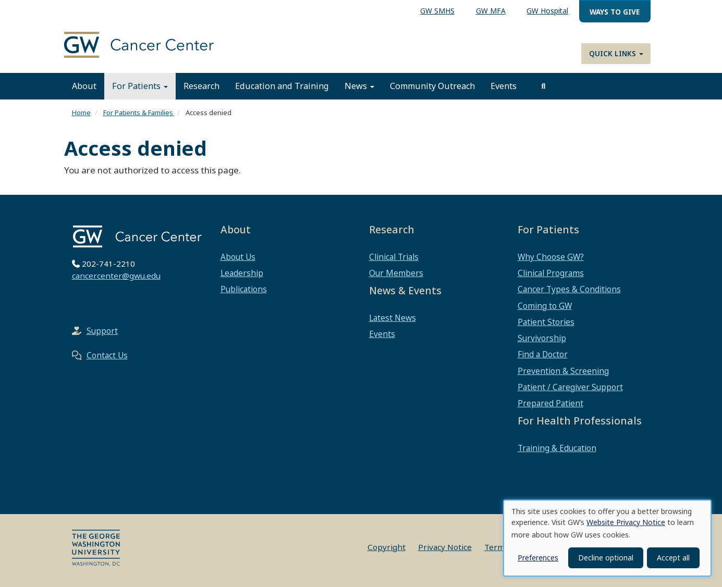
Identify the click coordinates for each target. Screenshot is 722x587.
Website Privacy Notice (625, 522)
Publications (244, 289)
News (359, 86)
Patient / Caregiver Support (570, 387)
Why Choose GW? (551, 257)
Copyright (387, 547)
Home (81, 112)
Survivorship (542, 338)
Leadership (242, 273)
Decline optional (605, 558)
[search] (543, 86)
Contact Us (107, 355)
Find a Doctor (543, 354)
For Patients (140, 86)
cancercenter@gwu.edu (116, 275)
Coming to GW (545, 306)
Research (201, 86)
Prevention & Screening (563, 371)
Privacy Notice (445, 547)
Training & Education (557, 448)
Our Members (396, 273)
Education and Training (282, 86)
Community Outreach (432, 86)
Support (102, 331)
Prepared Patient (550, 403)
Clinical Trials (394, 257)
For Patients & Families (139, 112)
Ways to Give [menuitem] (615, 12)
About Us (238, 257)
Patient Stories (546, 322)
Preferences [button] (538, 558)
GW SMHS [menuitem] (437, 11)
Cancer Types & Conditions (569, 289)
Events (504, 86)
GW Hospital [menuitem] (547, 11)
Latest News (392, 318)
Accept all (673, 558)
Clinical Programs (551, 273)
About (84, 86)
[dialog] (607, 538)
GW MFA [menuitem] (491, 11)
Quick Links (616, 53)
